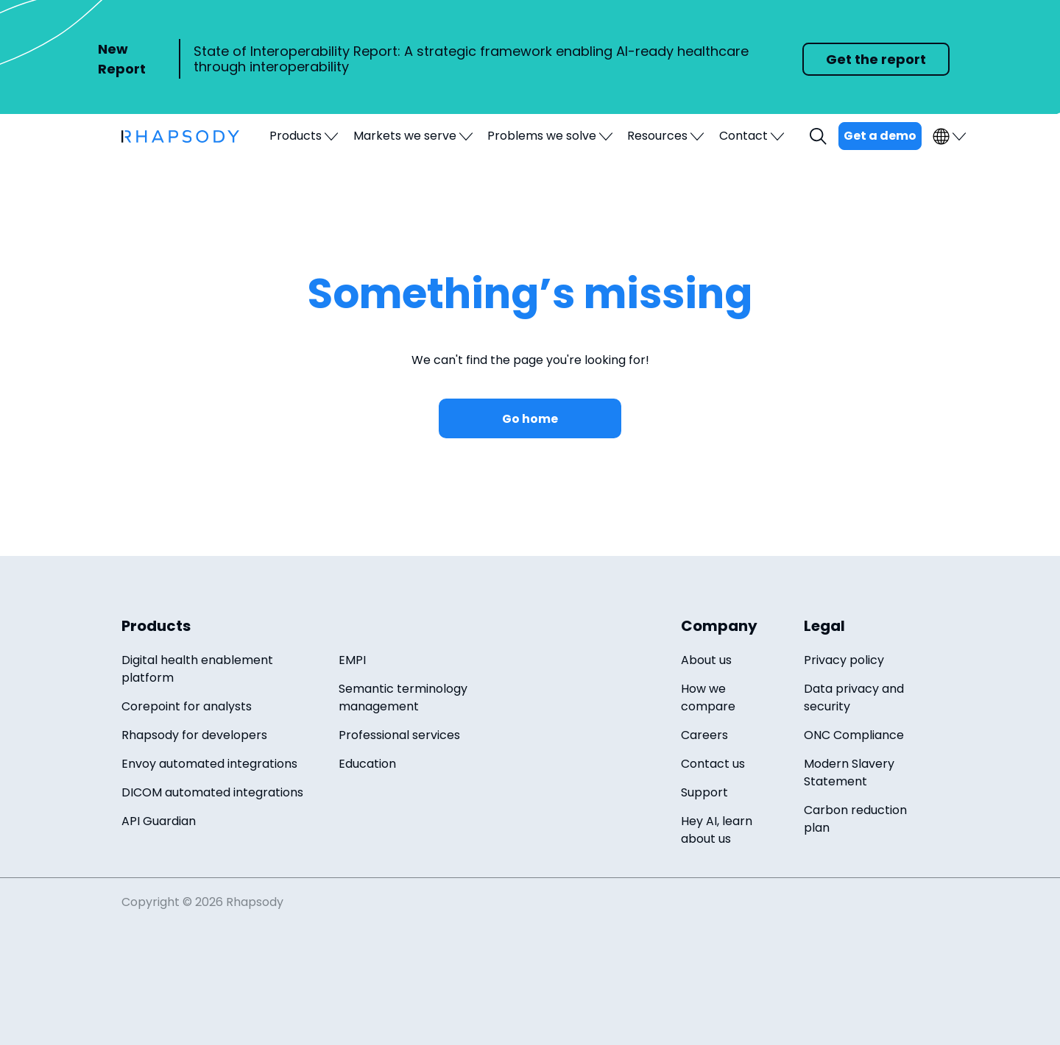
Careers (704, 735)
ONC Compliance (854, 735)
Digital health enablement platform (197, 669)
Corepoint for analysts (186, 706)
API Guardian (158, 821)
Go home (530, 418)
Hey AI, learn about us (716, 830)
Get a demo (880, 135)
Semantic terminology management (403, 697)
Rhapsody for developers (194, 735)
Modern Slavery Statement (849, 772)
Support (704, 792)
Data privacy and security (854, 697)
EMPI (352, 660)
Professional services (399, 735)
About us (706, 660)
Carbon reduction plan (855, 819)
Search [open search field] (820, 136)
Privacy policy (844, 660)
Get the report (876, 59)
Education (367, 763)
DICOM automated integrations (212, 792)
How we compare (708, 697)
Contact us (713, 763)
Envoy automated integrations (209, 763)
